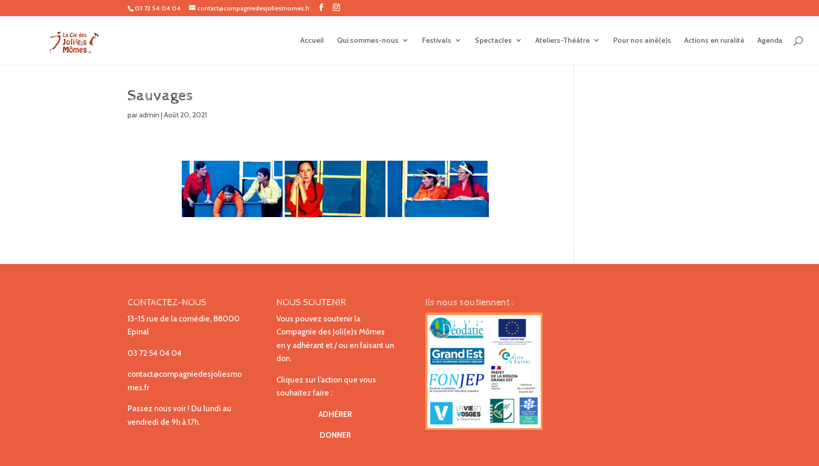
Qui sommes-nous (368, 41)
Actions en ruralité (714, 41)
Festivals (436, 41)
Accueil (312, 41)
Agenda (769, 41)
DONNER (335, 435)
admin (149, 115)
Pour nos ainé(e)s (642, 41)
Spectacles (493, 41)
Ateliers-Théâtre (562, 41)
